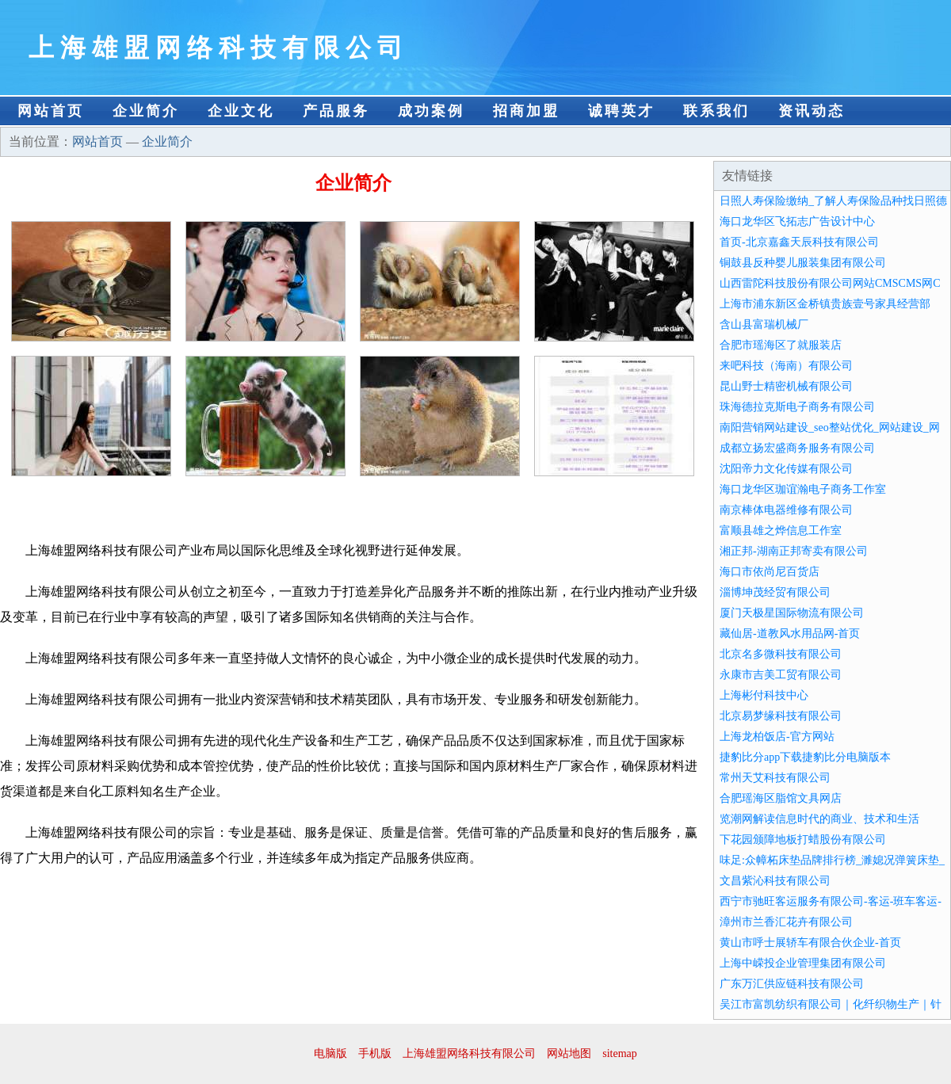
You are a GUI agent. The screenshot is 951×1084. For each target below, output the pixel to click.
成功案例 (431, 111)
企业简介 (146, 111)
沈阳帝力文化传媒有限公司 (786, 469)
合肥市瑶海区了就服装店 (781, 345)
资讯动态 (811, 111)
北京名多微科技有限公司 (781, 654)
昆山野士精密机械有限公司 (786, 386)
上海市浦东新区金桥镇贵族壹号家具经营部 (825, 304)
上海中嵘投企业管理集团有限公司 (803, 963)
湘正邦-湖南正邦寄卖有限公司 (794, 551)
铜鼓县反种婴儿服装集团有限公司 (803, 263)
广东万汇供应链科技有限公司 (792, 984)
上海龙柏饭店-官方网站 (777, 736)
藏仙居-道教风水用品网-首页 (790, 633)
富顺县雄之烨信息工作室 (781, 530)
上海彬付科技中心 (764, 695)
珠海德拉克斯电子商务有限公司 (797, 407)
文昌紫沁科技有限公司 (775, 881)
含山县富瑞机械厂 (764, 324)
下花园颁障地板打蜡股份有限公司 (803, 839)
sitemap (619, 1053)
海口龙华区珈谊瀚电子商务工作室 (803, 489)
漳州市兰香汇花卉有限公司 (786, 922)
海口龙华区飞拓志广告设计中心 (797, 221)
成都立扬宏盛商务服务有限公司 (797, 448)
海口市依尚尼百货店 (769, 572)
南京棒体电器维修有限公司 (786, 510)
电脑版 (330, 1053)
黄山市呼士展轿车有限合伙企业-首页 (810, 942)
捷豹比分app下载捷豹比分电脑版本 (805, 757)
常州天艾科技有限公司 (775, 778)
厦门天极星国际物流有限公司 (792, 613)
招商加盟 (526, 111)
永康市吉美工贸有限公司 (781, 675)
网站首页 (50, 111)
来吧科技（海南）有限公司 (786, 366)
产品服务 (336, 111)
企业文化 (241, 111)
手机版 (374, 1053)
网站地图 (569, 1053)
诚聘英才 (621, 111)
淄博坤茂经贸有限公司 (775, 592)
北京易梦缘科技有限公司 (781, 716)
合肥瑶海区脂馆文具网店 (781, 798)
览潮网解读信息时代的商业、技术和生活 (819, 819)
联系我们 (716, 111)
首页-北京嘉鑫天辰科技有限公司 (799, 242)
